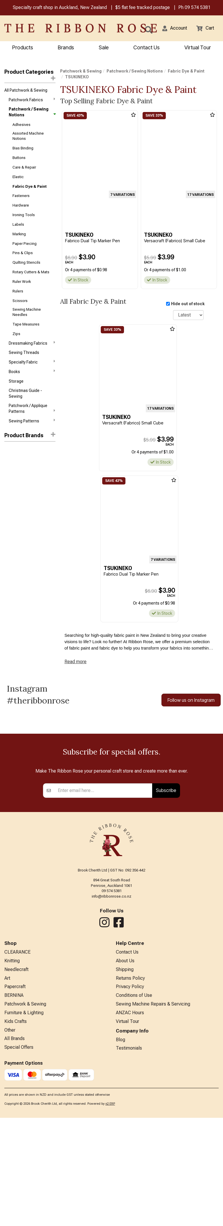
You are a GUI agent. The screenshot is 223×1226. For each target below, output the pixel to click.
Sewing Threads (24, 352)
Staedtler (12, 488)
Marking (19, 234)
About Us (125, 1069)
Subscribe (166, 898)
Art (7, 1086)
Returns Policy (130, 1086)
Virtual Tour (197, 47)
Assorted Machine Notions (28, 136)
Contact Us (146, 47)
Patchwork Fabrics (32, 99)
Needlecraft (16, 1077)
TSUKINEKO (16, 497)
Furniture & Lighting (24, 1121)
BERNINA (14, 1103)
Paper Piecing (24, 243)
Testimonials (129, 1156)
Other (9, 1138)
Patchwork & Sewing (81, 71)
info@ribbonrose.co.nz (111, 1004)
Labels (18, 224)
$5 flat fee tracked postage (142, 7)
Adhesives (21, 124)
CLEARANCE (17, 1060)
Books (32, 371)
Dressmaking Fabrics (32, 343)
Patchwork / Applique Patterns (32, 408)
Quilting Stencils (26, 262)
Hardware (20, 205)
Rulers (17, 291)
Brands (66, 47)
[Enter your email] (103, 899)
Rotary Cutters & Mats (30, 272)
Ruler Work (21, 281)
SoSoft (10, 478)
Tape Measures (25, 324)
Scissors (20, 301)
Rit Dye (10, 450)
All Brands (14, 1146)
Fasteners (21, 196)
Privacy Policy (130, 1094)
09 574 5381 (198, 7)
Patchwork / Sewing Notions (32, 112)
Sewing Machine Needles (26, 312)
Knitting (12, 1069)
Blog (120, 1148)
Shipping (125, 1077)
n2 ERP (110, 1212)
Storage (16, 381)
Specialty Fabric (32, 361)
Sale (104, 47)
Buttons (19, 157)
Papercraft (15, 1094)
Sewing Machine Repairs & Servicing (153, 1112)
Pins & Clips (22, 253)
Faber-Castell (17, 459)
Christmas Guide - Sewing (25, 393)
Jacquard (13, 469)
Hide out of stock (188, 303)
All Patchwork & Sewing (25, 90)
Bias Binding (22, 148)
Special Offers (18, 1155)
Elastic (18, 177)
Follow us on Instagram (191, 700)
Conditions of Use (134, 1103)
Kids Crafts (15, 1129)
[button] (175, 28)
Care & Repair (24, 167)
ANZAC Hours (130, 1121)
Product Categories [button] (29, 75)
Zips (16, 334)
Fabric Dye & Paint (29, 186)
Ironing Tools (23, 215)
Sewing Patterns (32, 420)
